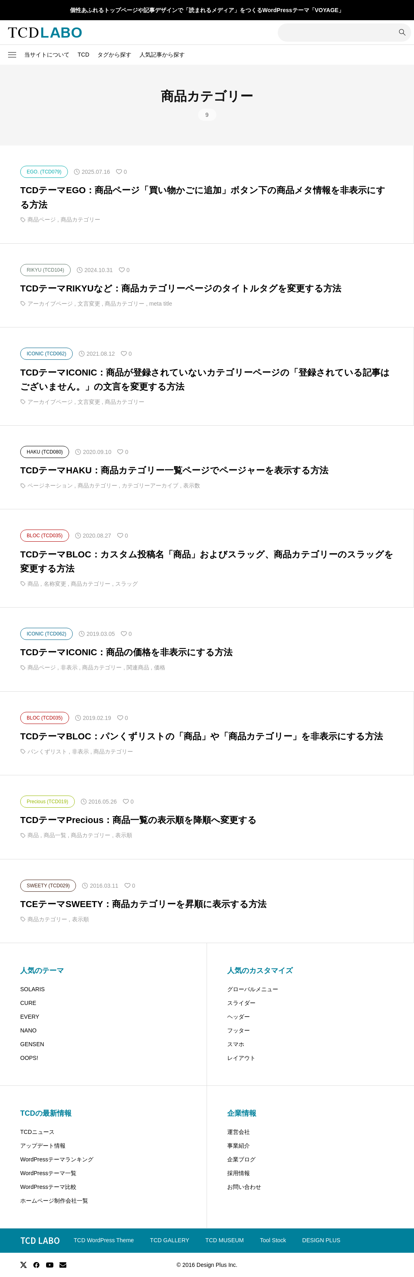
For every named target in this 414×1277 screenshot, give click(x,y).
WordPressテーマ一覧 (48, 1173)
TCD (83, 54)
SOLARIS (32, 989)
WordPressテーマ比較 (48, 1187)
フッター (238, 1030)
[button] (12, 55)
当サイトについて (47, 54)
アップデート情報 (42, 1145)
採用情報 (238, 1173)
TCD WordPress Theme (104, 1240)
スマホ (235, 1044)
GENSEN (32, 1044)
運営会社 (238, 1132)
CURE (28, 1003)
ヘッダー (238, 1016)
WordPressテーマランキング (56, 1159)
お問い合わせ (244, 1187)
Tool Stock (273, 1240)
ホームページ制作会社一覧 (54, 1200)
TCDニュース (37, 1132)
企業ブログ (241, 1159)
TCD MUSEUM (224, 1240)
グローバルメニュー (252, 989)
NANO (28, 1030)
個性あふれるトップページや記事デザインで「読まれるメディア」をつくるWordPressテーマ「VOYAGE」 (207, 10)
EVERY (29, 1016)
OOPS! (29, 1058)
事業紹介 (238, 1145)
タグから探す (114, 54)
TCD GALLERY (169, 1240)
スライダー (241, 1003)
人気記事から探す (162, 54)
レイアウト (241, 1058)
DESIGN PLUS (321, 1240)
